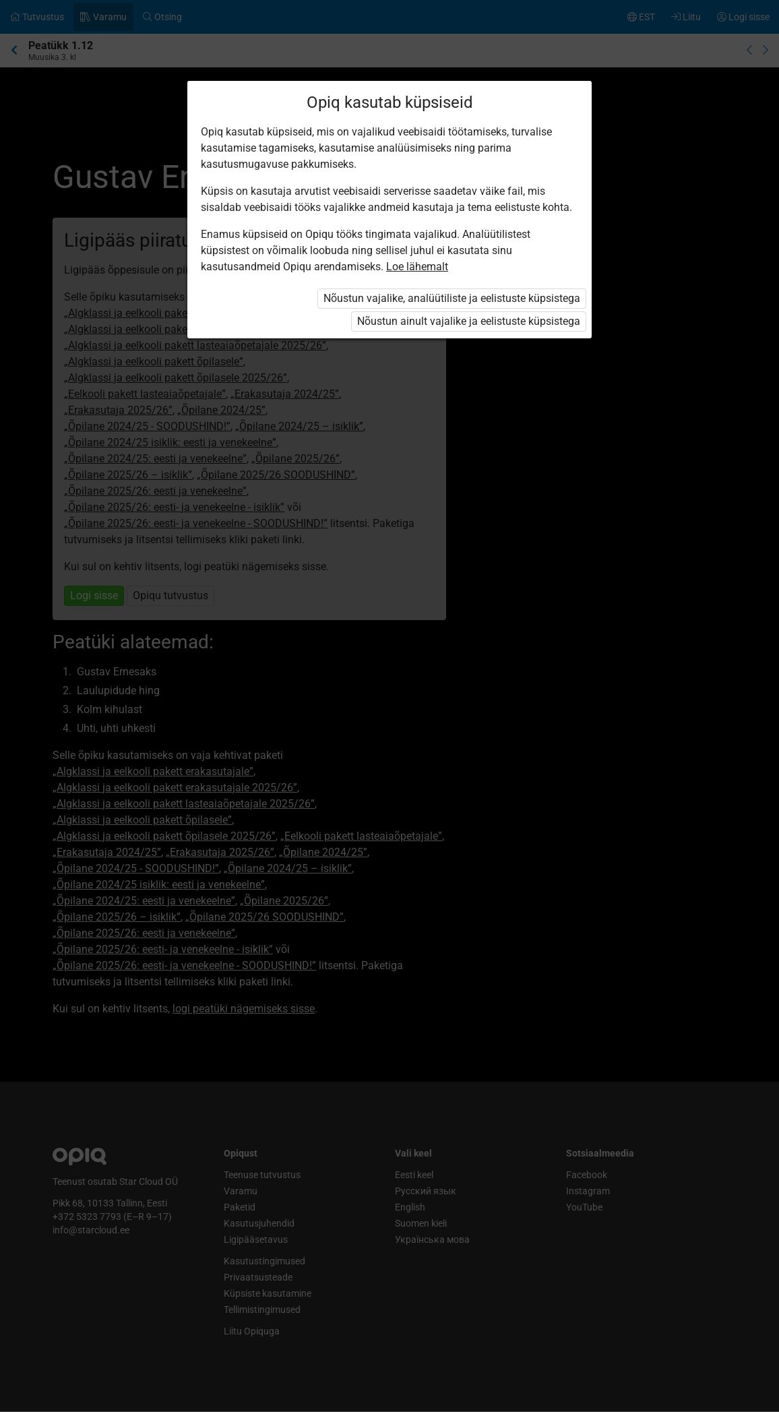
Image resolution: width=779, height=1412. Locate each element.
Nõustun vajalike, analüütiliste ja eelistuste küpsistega (451, 298)
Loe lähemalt (417, 266)
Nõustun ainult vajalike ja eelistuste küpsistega (468, 321)
